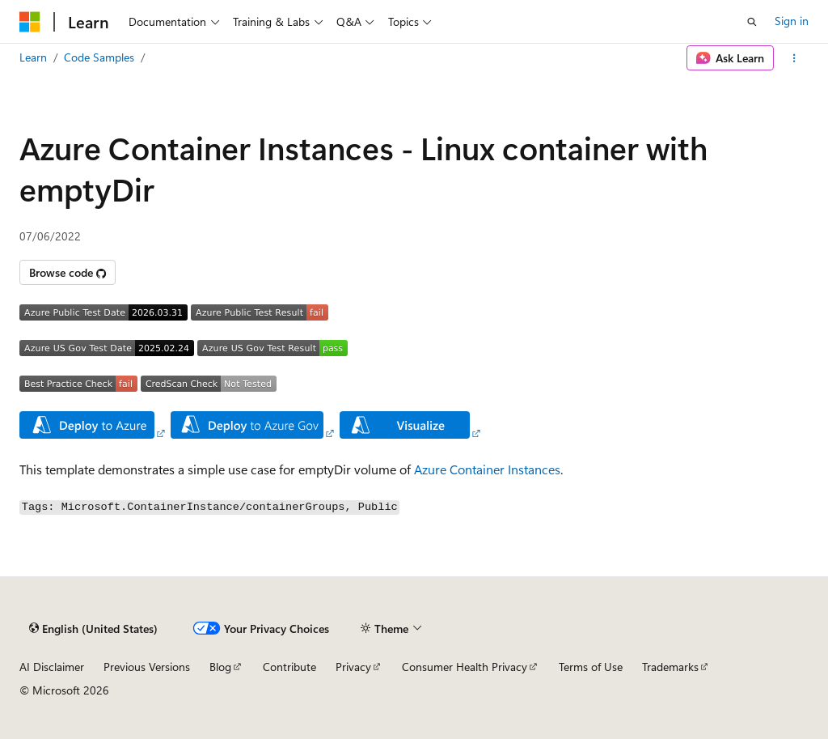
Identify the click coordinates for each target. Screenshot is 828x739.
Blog (220, 666)
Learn (33, 57)
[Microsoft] (29, 21)
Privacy (353, 666)
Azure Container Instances (487, 469)
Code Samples (99, 57)
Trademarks (670, 666)
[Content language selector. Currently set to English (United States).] (93, 629)
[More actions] (794, 58)
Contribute (289, 666)
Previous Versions (147, 666)
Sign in (792, 20)
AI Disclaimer (51, 666)
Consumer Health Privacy (464, 666)
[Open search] (752, 21)
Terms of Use (591, 666)
